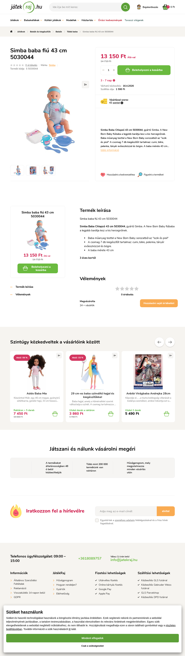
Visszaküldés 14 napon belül (29, 592)
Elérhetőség (62, 593)
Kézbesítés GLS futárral (154, 580)
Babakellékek (33, 20)
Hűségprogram (64, 580)
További (170, 342)
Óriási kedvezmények (110, 20)
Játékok (16, 20)
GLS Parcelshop (150, 592)
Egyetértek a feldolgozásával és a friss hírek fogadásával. (134, 522)
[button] (113, 70)
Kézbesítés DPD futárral (154, 597)
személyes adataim (125, 520)
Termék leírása (24, 287)
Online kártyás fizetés (111, 584)
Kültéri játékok (54, 20)
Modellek (72, 20)
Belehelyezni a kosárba (144, 70)
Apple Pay (104, 593)
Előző (159, 342)
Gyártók (60, 589)
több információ (110, 150)
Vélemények (23, 294)
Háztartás (89, 20)
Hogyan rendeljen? (66, 584)
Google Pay (105, 589)
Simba (52, 65)
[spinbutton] (108, 70)
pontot (116, 102)
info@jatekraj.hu (124, 559)
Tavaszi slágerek (134, 20)
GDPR (17, 597)
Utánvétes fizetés (108, 580)
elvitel (165, 511)
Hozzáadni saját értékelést (159, 303)
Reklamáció (20, 588)
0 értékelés (31, 65)
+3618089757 (90, 558)
